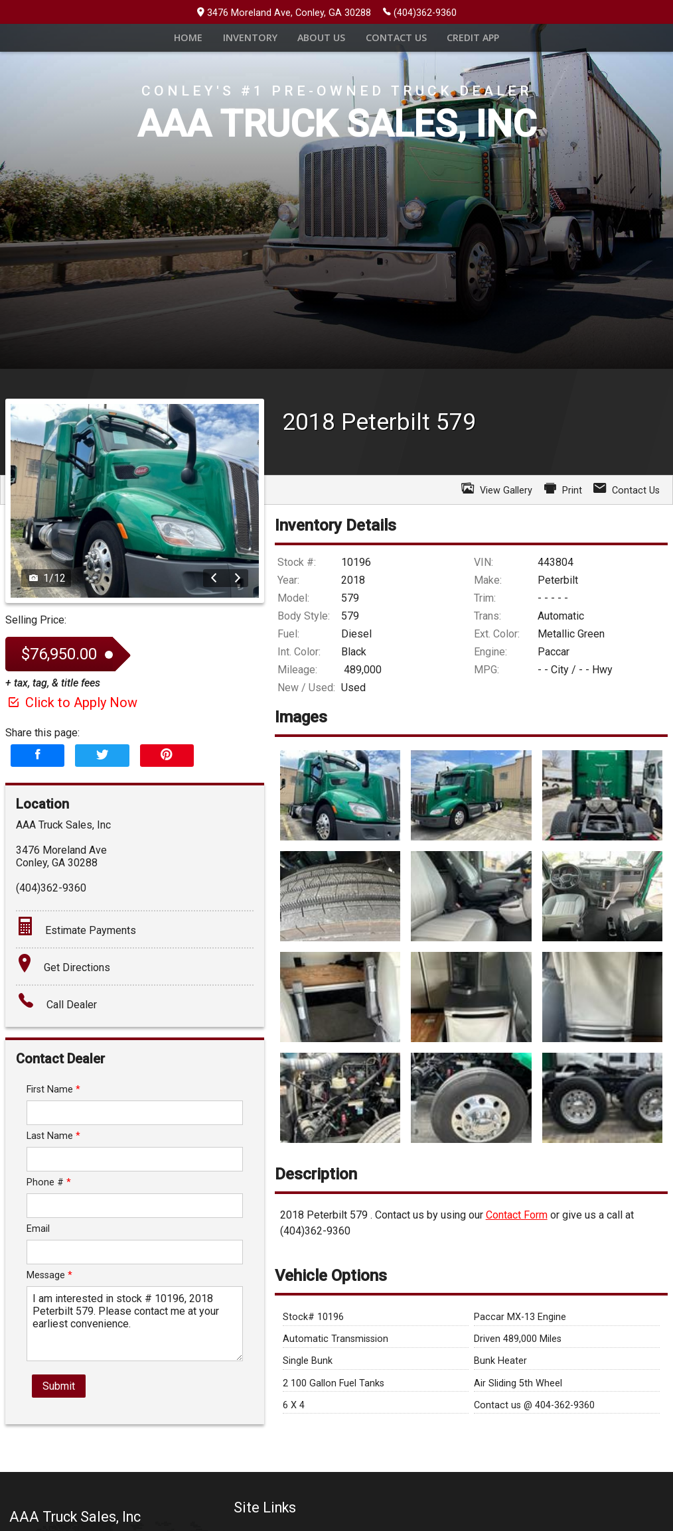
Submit (58, 1408)
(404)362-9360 (420, 12)
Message (49, 1297)
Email (38, 1251)
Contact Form (517, 1237)
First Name (53, 1112)
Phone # (49, 1205)
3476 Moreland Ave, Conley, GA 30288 (284, 13)
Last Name (53, 1158)
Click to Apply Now (71, 725)
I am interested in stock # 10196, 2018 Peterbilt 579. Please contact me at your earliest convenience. (135, 1346)
